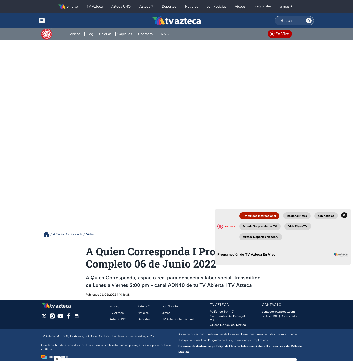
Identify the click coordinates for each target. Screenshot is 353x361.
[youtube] (60, 317)
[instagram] (52, 317)
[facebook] (68, 317)
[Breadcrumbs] (48, 234)
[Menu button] (58, 20)
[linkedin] (77, 317)
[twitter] (44, 317)
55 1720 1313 (270, 316)
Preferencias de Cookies (222, 334)
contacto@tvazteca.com (278, 311)
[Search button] (309, 20)
